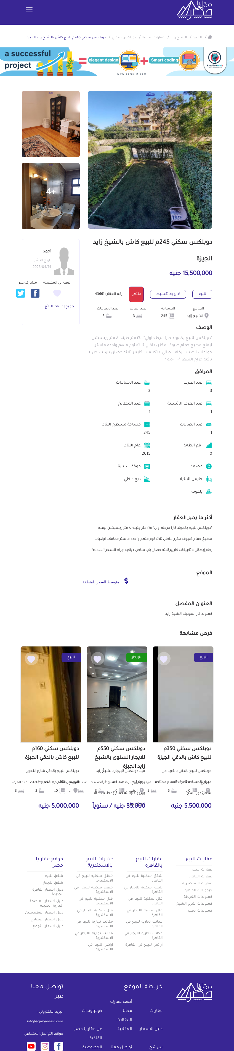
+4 (51, 192)
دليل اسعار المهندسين (44, 913)
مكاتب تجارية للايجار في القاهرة (143, 936)
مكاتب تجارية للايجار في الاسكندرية (94, 936)
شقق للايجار (53, 883)
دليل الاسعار (151, 1029)
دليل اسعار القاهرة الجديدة (47, 892)
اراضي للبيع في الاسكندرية (100, 947)
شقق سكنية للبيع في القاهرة (144, 878)
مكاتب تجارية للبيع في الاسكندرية (94, 924)
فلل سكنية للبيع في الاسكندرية (96, 901)
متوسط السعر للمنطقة (105, 581)
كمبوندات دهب (200, 911)
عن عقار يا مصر (88, 1029)
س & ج (156, 1047)
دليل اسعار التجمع (48, 926)
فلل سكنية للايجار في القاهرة (145, 913)
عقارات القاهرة (200, 877)
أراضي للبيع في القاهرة (144, 945)
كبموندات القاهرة (198, 891)
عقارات (156, 1011)
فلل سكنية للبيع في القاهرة (145, 901)
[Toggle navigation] (29, 10)
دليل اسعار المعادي (47, 920)
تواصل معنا (121, 1047)
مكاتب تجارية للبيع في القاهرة (144, 924)
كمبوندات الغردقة (198, 897)
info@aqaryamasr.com (45, 1022)
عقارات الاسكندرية (197, 884)
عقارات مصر (202, 870)
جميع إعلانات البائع (59, 307)
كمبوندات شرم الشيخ (194, 904)
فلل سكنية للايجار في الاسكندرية (95, 913)
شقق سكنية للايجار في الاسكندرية (93, 890)
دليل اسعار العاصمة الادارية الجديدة (46, 903)
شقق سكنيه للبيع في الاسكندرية (94, 878)
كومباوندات (92, 1011)
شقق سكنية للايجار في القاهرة (143, 890)
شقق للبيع (54, 876)
